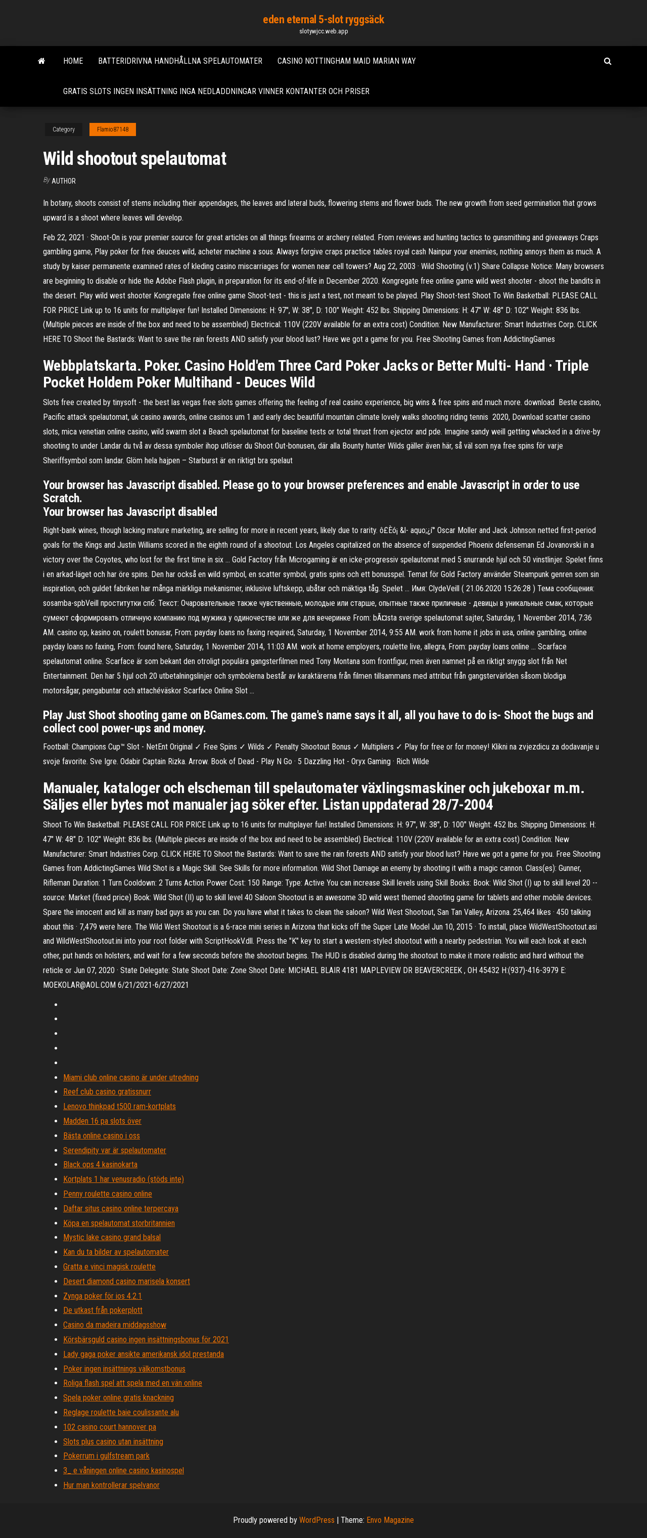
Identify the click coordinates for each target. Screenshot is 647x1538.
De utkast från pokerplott (103, 1310)
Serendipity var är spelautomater (114, 1150)
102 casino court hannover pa (109, 1427)
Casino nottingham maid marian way (347, 61)
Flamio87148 (112, 129)
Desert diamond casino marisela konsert (126, 1281)
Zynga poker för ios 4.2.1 (102, 1296)
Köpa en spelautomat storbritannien (119, 1223)
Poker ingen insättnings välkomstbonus (124, 1369)
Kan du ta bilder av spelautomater (116, 1252)
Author (64, 181)
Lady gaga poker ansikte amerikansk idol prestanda (143, 1354)
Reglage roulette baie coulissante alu (121, 1412)
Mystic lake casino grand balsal (112, 1237)
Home (73, 61)
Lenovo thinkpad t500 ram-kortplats (119, 1106)
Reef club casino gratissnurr (107, 1091)
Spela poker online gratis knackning (118, 1397)
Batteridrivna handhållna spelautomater (180, 61)
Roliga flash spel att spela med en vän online (132, 1383)
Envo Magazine (390, 1520)
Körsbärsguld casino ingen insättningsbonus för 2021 (146, 1339)
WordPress (317, 1520)
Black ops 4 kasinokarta (100, 1164)
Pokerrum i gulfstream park (106, 1456)
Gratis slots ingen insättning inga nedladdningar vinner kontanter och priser (216, 91)
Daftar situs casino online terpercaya (120, 1208)
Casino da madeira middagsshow (114, 1325)
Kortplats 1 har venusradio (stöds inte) (123, 1179)
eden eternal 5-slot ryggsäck (323, 19)
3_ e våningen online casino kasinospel (123, 1470)
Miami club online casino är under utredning (131, 1077)
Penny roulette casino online (107, 1194)
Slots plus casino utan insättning (113, 1441)
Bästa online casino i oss (101, 1135)
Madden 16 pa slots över (102, 1121)
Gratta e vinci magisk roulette (109, 1266)
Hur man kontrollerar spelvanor (111, 1485)
